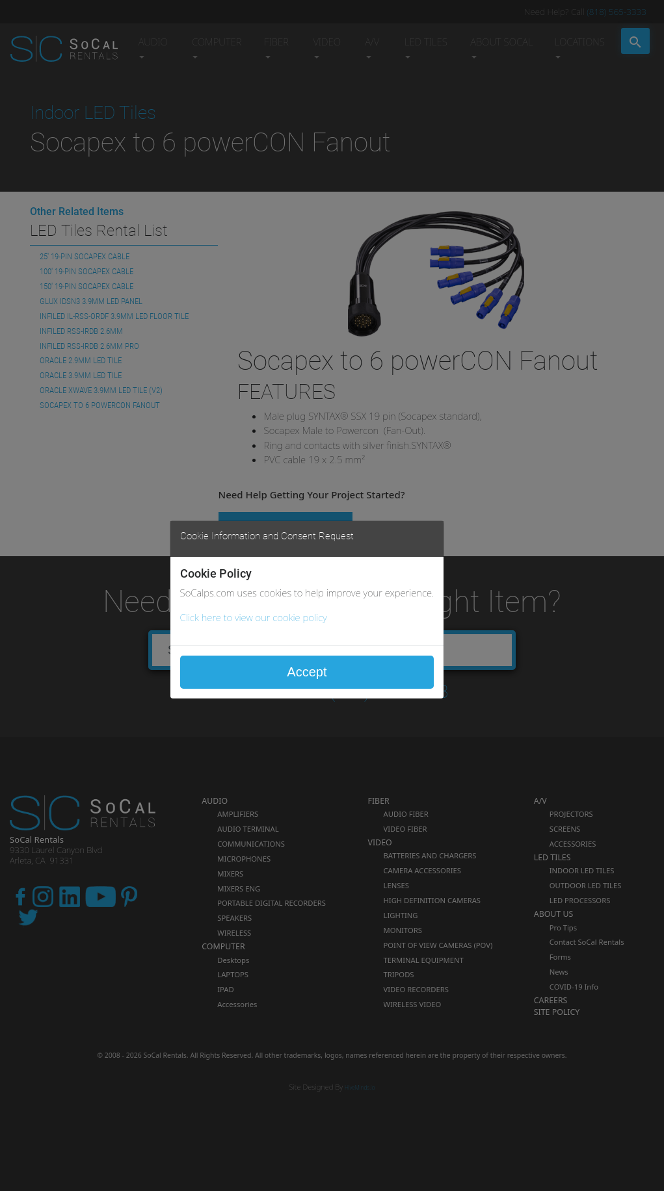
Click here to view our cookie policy (253, 617)
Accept (306, 672)
